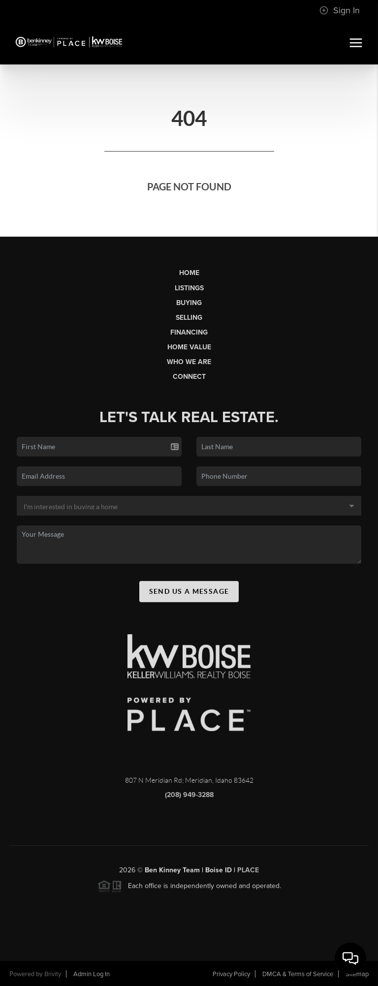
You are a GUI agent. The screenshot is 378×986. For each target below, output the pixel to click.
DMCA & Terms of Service (297, 974)
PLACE (248, 872)
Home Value (189, 347)
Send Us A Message (189, 594)
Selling (189, 317)
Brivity (52, 974)
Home (189, 273)
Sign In (339, 10)
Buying (189, 303)
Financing (189, 332)
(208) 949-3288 (189, 797)
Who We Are (189, 362)
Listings (189, 288)
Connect (189, 376)
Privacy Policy (231, 974)
